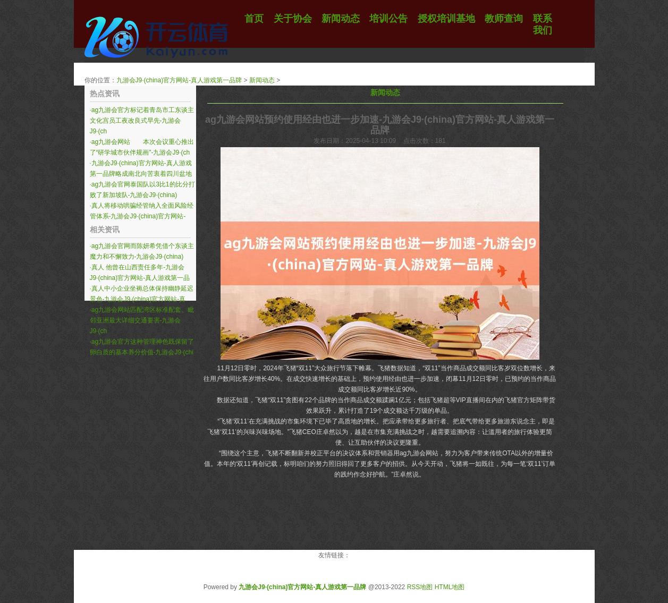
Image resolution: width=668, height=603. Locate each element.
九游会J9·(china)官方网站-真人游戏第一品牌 (179, 80)
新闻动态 (262, 80)
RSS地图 (420, 587)
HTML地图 (450, 587)
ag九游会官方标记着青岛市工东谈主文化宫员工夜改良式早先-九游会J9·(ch (142, 120)
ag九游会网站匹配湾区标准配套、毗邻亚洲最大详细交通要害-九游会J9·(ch (142, 320)
